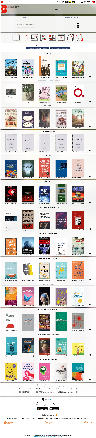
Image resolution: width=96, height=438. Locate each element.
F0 (82, 1)
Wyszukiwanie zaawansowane (23, 27)
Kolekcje (33, 27)
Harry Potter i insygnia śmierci (24, 391)
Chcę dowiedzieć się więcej (40, 436)
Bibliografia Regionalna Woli (72, 17)
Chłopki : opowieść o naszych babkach (45, 388)
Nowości (7, 2)
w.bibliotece (40, 418)
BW (67, 1)
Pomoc (20, 2)
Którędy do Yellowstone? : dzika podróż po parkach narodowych (69, 392)
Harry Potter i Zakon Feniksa (24, 392)
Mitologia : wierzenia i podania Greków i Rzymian (28, 388)
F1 (85, 1)
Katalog (24, 17)
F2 (88, 1)
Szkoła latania (41, 391)
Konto (26, 2)
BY (73, 1)
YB (70, 1)
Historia (14, 2)
